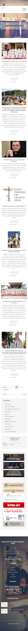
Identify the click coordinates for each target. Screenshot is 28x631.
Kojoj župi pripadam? (11, 431)
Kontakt (22, 4)
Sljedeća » (6, 389)
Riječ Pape (8, 411)
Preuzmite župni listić (15, 443)
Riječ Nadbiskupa (14, 25)
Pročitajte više (14, 78)
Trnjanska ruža (9, 426)
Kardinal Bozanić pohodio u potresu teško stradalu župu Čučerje (14, 250)
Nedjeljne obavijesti (10, 421)
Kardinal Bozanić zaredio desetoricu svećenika (17, 603)
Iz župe (7, 414)
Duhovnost (8, 429)
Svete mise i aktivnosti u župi (11, 4)
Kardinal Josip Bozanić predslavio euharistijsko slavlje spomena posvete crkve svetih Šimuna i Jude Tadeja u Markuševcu (14, 352)
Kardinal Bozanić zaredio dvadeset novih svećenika (14, 302)
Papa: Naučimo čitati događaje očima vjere (16, 610)
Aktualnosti (8, 404)
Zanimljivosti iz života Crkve (12, 409)
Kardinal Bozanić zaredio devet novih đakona (14, 61)
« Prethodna (4, 387)
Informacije (8, 424)
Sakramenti (8, 419)
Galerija (13, 574)
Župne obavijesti (9, 416)
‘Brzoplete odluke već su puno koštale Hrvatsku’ (14, 160)
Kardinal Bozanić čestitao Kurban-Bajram (14, 206)
